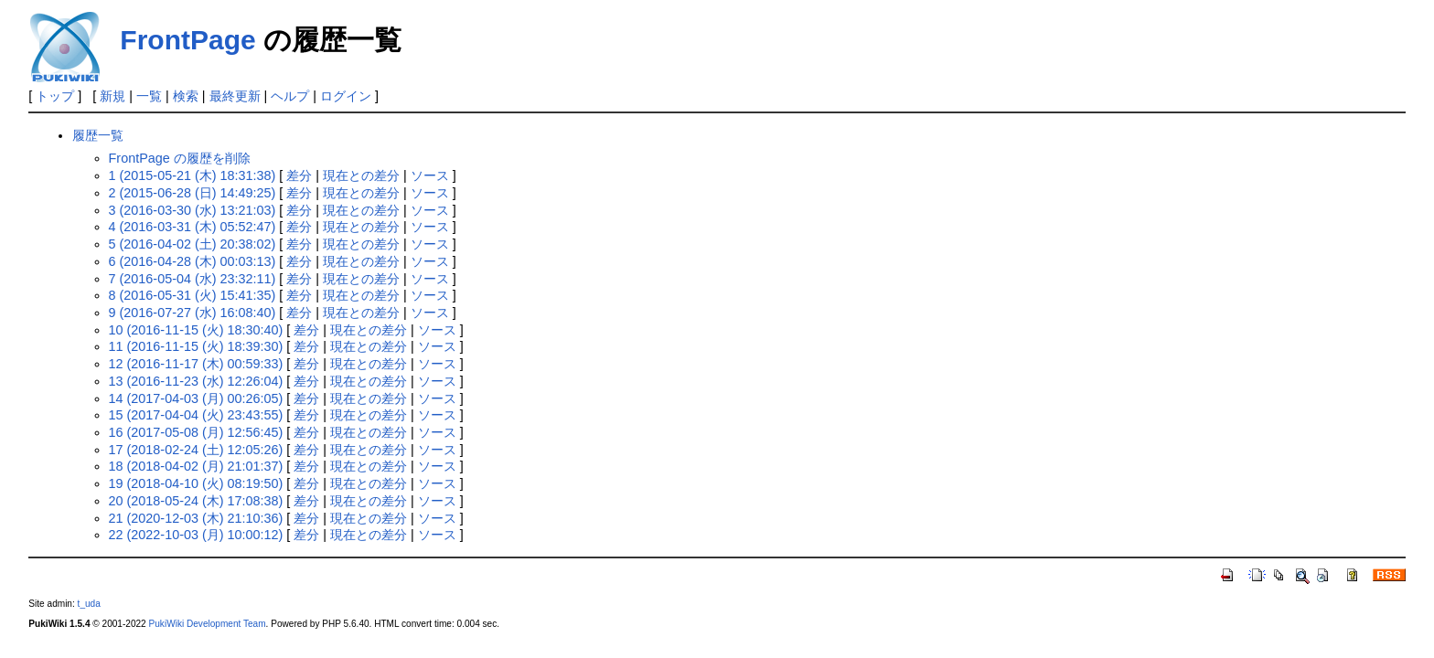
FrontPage (187, 40)
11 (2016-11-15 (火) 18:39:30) (196, 346)
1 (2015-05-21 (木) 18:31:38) (192, 175)
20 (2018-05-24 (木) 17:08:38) (196, 501)
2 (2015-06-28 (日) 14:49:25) (192, 193)
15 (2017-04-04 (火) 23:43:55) (196, 415)
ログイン (345, 96)
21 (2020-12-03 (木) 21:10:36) (196, 518)
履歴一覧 (97, 135)
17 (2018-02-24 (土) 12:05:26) (196, 449)
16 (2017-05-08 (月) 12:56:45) (196, 432)
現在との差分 (361, 175)
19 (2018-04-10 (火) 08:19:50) (196, 483)
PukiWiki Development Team (207, 624)
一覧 (149, 96)
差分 (299, 175)
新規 (112, 96)
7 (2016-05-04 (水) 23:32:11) (192, 278)
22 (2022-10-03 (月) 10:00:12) (196, 534)
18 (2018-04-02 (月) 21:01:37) (196, 466)
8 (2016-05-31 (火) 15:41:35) (192, 295)
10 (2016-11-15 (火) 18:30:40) (196, 330)
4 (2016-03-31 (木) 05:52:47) (192, 226)
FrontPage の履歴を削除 (180, 158)
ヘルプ (290, 96)
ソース (430, 175)
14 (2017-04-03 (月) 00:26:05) (196, 398)
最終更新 (235, 96)
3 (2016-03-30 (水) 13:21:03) (192, 210)
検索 (185, 96)
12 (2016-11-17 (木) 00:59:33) (196, 363)
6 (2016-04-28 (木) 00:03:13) (192, 261)
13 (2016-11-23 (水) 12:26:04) (196, 381)
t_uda (89, 604)
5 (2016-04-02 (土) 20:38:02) (192, 244)
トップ (55, 96)
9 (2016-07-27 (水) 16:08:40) (192, 312)
